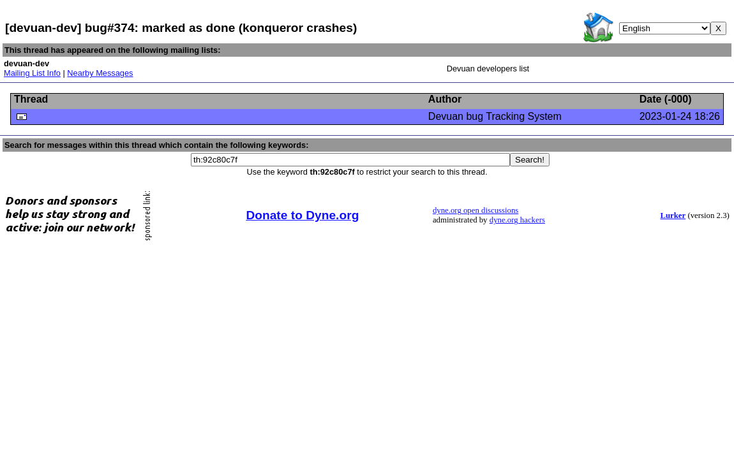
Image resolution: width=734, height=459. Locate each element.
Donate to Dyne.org (302, 215)
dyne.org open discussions (475, 210)
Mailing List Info (32, 73)
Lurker (672, 215)
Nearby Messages (100, 73)
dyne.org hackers (517, 219)
